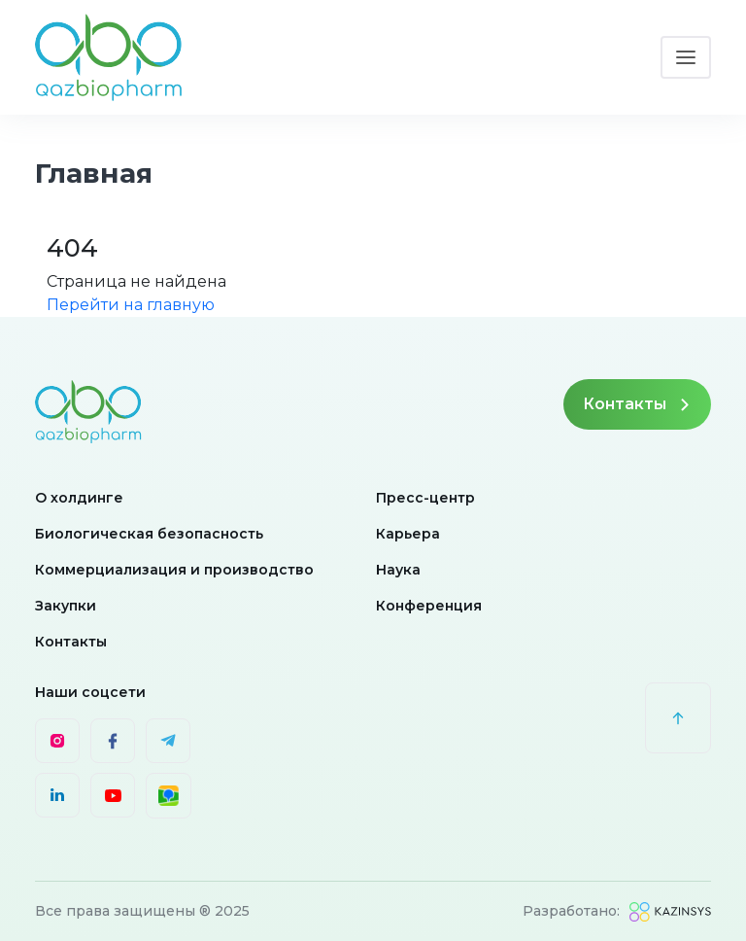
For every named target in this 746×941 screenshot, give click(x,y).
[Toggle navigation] (686, 57)
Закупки (65, 605)
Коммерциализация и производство (174, 569)
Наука (398, 569)
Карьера (408, 533)
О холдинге (79, 497)
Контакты (637, 404)
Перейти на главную (131, 305)
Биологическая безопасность (149, 533)
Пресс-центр (425, 497)
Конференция (429, 605)
